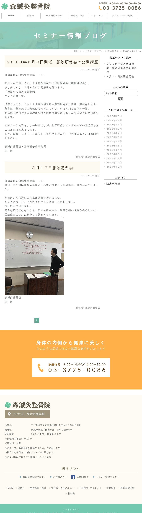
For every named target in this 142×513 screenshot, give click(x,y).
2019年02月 (114, 120)
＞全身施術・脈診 (37, 482)
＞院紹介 (20, 482)
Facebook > (82, 471)
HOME (11, 16)
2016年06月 (114, 137)
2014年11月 (114, 158)
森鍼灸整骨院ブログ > (34, 471)
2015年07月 (114, 141)
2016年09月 (114, 128)
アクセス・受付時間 (122, 16)
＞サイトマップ (71, 504)
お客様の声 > (60, 471)
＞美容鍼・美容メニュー (61, 482)
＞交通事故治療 (126, 482)
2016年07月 (114, 133)
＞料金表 (70, 488)
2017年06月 (114, 124)
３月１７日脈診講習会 (52, 168)
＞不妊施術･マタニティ (89, 482)
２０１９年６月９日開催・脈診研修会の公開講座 (52, 62)
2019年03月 (114, 116)
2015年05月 (114, 145)
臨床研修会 (113, 183)
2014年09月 (114, 166)
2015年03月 (114, 154)
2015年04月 (114, 150)
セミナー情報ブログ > (107, 471)
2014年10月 (114, 162)
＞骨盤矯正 (110, 482)
